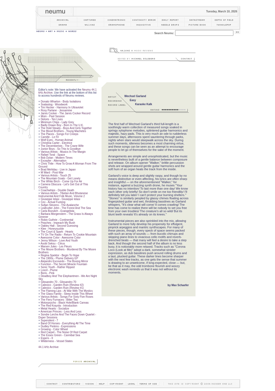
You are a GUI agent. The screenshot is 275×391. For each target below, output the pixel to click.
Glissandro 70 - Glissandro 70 (58, 281)
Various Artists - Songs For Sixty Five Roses (67, 296)
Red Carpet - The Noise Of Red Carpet (64, 332)
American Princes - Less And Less (61, 311)
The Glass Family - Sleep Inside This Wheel (67, 293)
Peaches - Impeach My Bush (58, 222)
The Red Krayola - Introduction (59, 305)
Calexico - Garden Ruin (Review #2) (62, 284)
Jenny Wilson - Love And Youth (59, 240)
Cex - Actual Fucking (53, 202)
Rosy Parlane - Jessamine (56, 110)
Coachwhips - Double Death (57, 190)
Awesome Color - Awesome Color (61, 237)
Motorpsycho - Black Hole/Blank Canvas (65, 302)
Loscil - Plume (49, 270)
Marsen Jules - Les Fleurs (56, 246)
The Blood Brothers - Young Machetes (63, 131)
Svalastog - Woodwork (54, 104)
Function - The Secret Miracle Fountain (64, 264)
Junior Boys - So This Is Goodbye (61, 148)
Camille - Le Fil (50, 137)
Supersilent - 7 (49, 320)
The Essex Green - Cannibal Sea (60, 335)
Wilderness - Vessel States (57, 341)
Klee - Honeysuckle (52, 228)
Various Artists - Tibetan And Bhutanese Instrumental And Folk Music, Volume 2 (63, 195)
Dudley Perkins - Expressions (58, 326)
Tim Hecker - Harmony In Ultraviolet (62, 107)
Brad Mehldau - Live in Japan (58, 169)
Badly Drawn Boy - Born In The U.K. (62, 125)
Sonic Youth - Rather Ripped (58, 267)
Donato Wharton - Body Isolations (61, 101)
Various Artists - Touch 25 (56, 175)
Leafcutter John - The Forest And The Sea (66, 208)
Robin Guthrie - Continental (57, 219)
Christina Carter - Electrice (56, 142)
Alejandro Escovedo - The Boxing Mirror (64, 261)
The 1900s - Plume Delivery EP (59, 258)
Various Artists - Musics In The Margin (63, 151)
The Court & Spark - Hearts (57, 231)
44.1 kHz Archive (48, 347)
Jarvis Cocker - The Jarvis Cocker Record (66, 113)
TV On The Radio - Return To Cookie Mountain (68, 234)
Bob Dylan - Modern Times (57, 157)
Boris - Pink (48, 273)
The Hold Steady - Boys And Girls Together (66, 128)
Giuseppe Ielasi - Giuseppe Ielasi (60, 199)
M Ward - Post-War (52, 172)
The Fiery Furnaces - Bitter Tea (59, 299)
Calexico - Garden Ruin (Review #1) (62, 287)
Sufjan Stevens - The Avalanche (60, 205)
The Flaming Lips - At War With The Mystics (67, 290)
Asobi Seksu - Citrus (53, 243)
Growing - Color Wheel (54, 329)
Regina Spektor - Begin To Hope (60, 255)
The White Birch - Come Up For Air (61, 181)
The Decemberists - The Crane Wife (62, 145)
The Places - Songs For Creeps (59, 134)
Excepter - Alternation (54, 160)
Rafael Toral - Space (53, 154)
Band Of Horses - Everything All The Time (66, 323)
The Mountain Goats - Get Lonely (60, 178)
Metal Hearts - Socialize (55, 308)
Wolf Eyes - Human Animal (57, 139)
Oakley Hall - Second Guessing (59, 225)
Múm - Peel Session (53, 116)
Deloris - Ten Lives (52, 119)
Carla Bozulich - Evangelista (57, 210)
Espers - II (47, 338)
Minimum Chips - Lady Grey (57, 122)
